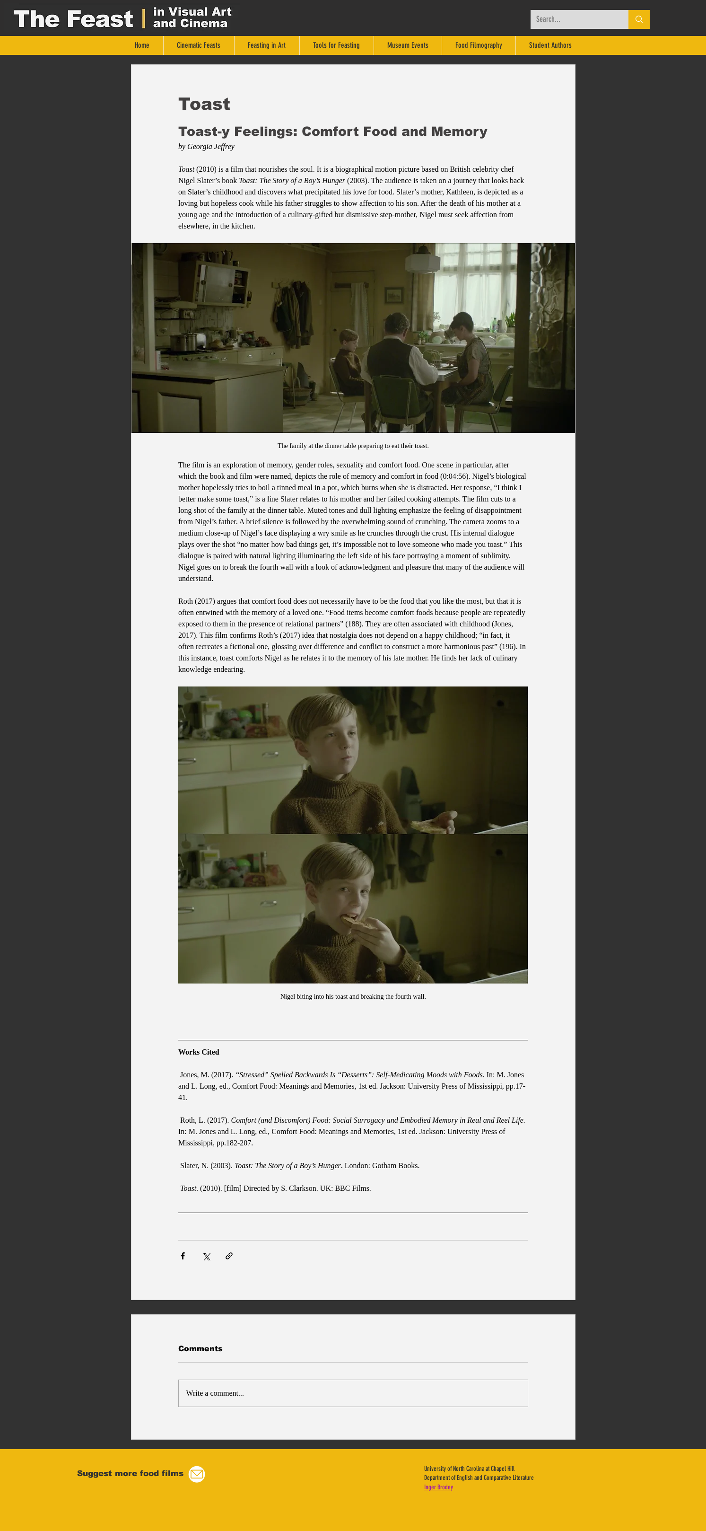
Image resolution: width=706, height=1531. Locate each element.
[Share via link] (229, 1255)
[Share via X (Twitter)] (205, 1255)
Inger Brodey (438, 1487)
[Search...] (572, 19)
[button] (196, 1474)
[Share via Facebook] (182, 1255)
